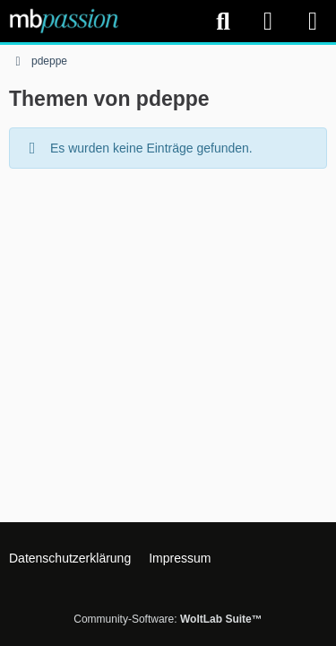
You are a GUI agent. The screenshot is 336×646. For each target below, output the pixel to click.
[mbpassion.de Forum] (64, 21)
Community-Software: (167, 619)
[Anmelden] (268, 21)
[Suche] (223, 21)
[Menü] (313, 21)
